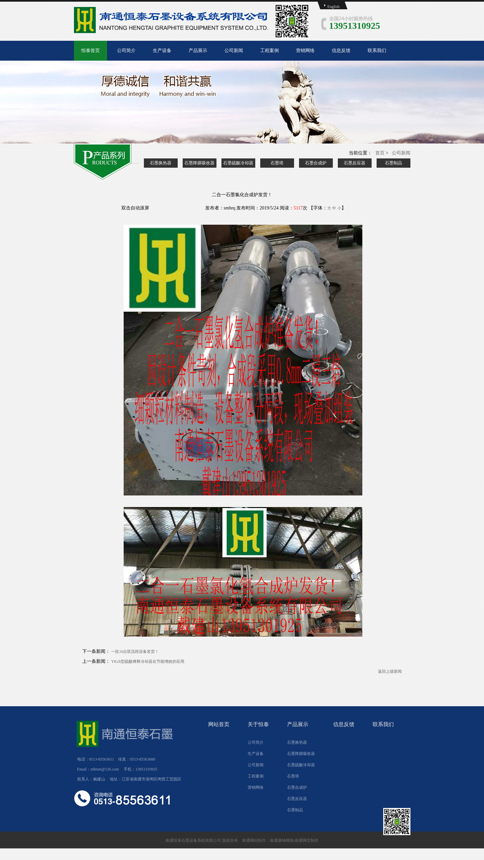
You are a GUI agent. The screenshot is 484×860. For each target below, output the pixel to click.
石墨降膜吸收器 (199, 162)
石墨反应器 (354, 162)
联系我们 (377, 50)
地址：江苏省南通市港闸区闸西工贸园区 (145, 779)
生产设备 (162, 50)
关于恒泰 (258, 724)
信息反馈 (341, 50)
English (334, 6)
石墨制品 (393, 162)
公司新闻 (233, 50)
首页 (380, 152)
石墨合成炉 (316, 162)
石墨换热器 (160, 162)
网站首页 (218, 724)
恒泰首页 (90, 50)
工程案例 (269, 50)
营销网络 (305, 50)
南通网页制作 (307, 840)
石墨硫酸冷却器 (238, 162)
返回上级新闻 (390, 671)
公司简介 (126, 50)
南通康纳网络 (282, 840)
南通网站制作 (254, 840)
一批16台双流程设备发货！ (135, 651)
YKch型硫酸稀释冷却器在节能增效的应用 (148, 661)
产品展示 (198, 50)
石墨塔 (277, 162)
